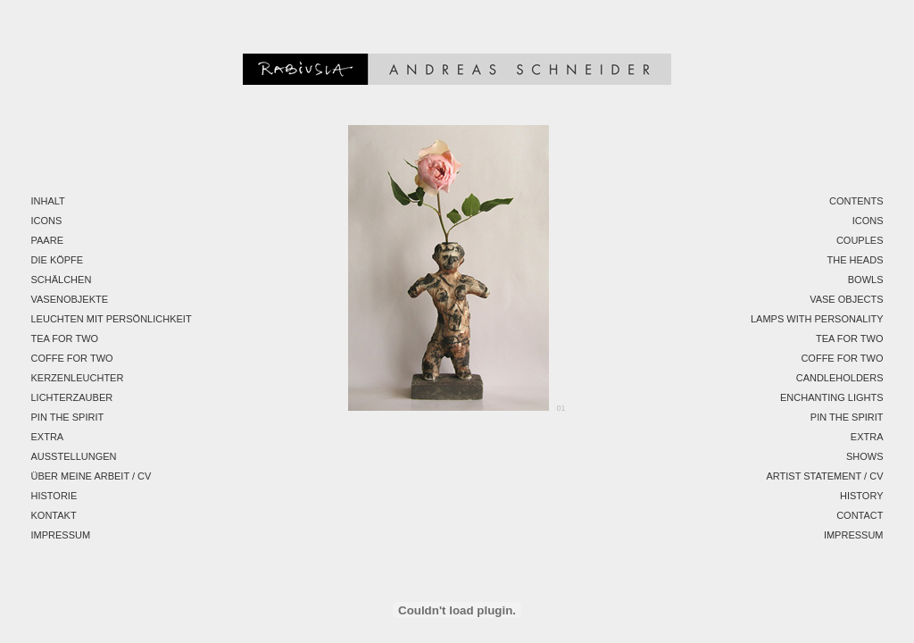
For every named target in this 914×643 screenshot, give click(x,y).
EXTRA (47, 436)
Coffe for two (72, 358)
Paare (47, 240)
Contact (859, 515)
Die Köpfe (57, 260)
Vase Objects (846, 299)
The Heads (855, 260)
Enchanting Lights (832, 397)
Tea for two (65, 338)
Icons (46, 220)
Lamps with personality (817, 318)
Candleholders (840, 377)
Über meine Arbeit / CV (91, 476)
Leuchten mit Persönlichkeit (111, 318)
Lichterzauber (72, 397)
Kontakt (54, 515)
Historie (54, 495)
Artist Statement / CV (824, 476)
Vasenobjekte (70, 299)
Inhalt (48, 201)
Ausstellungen (74, 456)
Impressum (61, 535)
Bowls (866, 279)
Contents (856, 201)
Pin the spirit (67, 417)
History (862, 495)
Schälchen (61, 279)
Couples (860, 240)
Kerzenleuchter (77, 377)
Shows (865, 456)
